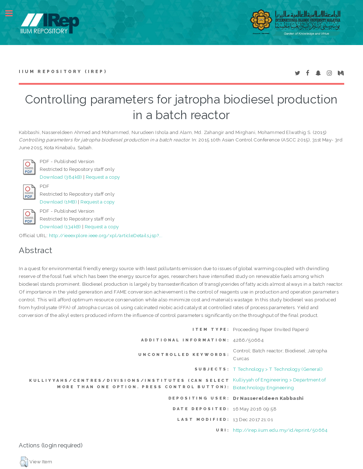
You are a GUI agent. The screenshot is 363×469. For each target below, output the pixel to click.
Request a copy (103, 177)
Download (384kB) (61, 177)
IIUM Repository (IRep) (63, 71)
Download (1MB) (58, 202)
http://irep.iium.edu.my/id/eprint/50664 (280, 430)
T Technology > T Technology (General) (278, 369)
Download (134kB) (60, 226)
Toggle (13, 13)
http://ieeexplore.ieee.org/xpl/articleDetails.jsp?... (105, 235)
